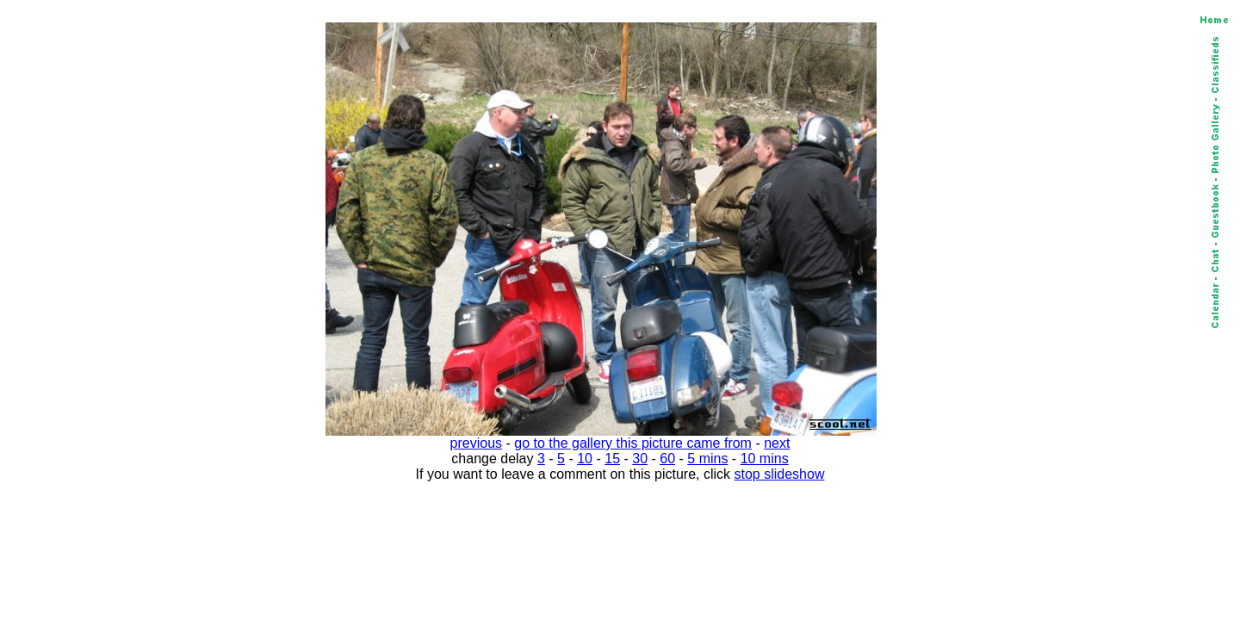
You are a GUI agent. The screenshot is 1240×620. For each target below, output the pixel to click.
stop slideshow (780, 474)
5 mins (707, 458)
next (777, 443)
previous (476, 443)
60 (667, 458)
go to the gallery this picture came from (633, 443)
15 (612, 458)
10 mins (765, 458)
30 (640, 458)
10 (584, 458)
